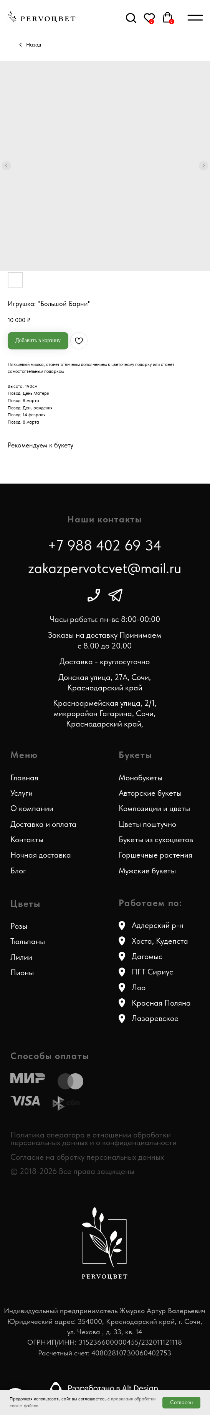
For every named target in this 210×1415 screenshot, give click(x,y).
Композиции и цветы (154, 808)
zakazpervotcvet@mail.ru (105, 568)
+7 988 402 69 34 (105, 545)
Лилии (21, 957)
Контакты (26, 839)
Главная (24, 777)
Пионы (22, 972)
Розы (18, 926)
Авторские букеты (150, 793)
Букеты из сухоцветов (156, 839)
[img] (94, 595)
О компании (31, 808)
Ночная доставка (40, 855)
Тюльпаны (27, 941)
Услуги (21, 793)
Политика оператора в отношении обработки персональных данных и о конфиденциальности (93, 1138)
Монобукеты (140, 777)
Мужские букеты (147, 870)
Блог (18, 870)
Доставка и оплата (43, 824)
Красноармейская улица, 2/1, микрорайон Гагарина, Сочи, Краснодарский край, (105, 713)
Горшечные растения (155, 855)
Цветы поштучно (147, 824)
